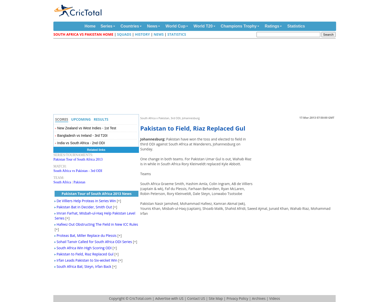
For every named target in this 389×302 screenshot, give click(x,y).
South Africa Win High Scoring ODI (84, 248)
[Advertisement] (195, 77)
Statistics (296, 26)
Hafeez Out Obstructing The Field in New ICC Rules (97, 224)
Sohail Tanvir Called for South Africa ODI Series (94, 241)
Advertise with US (169, 298)
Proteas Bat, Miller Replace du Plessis (87, 235)
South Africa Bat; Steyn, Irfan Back (84, 266)
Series (106, 26)
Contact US (196, 298)
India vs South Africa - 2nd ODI (81, 143)
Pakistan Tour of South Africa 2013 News (96, 193)
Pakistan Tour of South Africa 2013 (77, 159)
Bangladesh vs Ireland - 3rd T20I (82, 135)
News (152, 26)
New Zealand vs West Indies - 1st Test (86, 128)
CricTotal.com (140, 298)
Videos (274, 298)
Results (101, 119)
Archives (258, 298)
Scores (61, 119)
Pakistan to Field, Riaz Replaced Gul (85, 254)
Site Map (216, 298)
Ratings (272, 26)
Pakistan (79, 182)
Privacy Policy (237, 298)
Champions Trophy (239, 26)
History (142, 34)
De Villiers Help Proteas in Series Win (86, 200)
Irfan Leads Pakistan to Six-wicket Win (87, 260)
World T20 (203, 26)
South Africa (62, 182)
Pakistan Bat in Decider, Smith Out (84, 207)
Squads (124, 34)
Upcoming (81, 119)
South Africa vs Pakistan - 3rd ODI (77, 171)
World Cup (175, 26)
